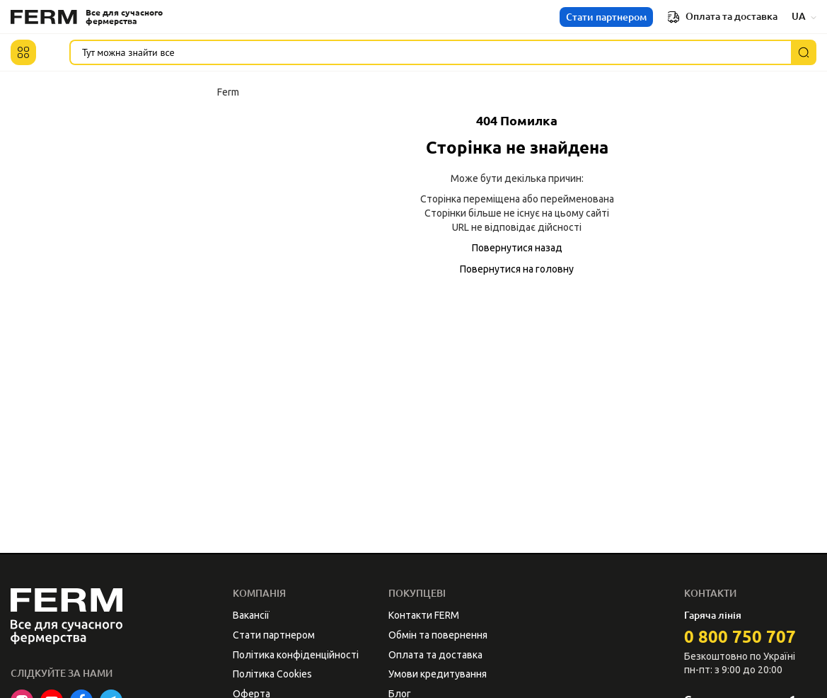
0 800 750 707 (740, 636)
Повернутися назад (517, 247)
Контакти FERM (423, 615)
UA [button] (804, 16)
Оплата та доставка (722, 17)
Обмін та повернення (437, 635)
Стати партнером (606, 17)
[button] (23, 52)
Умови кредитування (437, 674)
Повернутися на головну (517, 269)
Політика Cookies (272, 674)
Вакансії (251, 615)
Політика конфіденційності (296, 654)
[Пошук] (803, 52)
